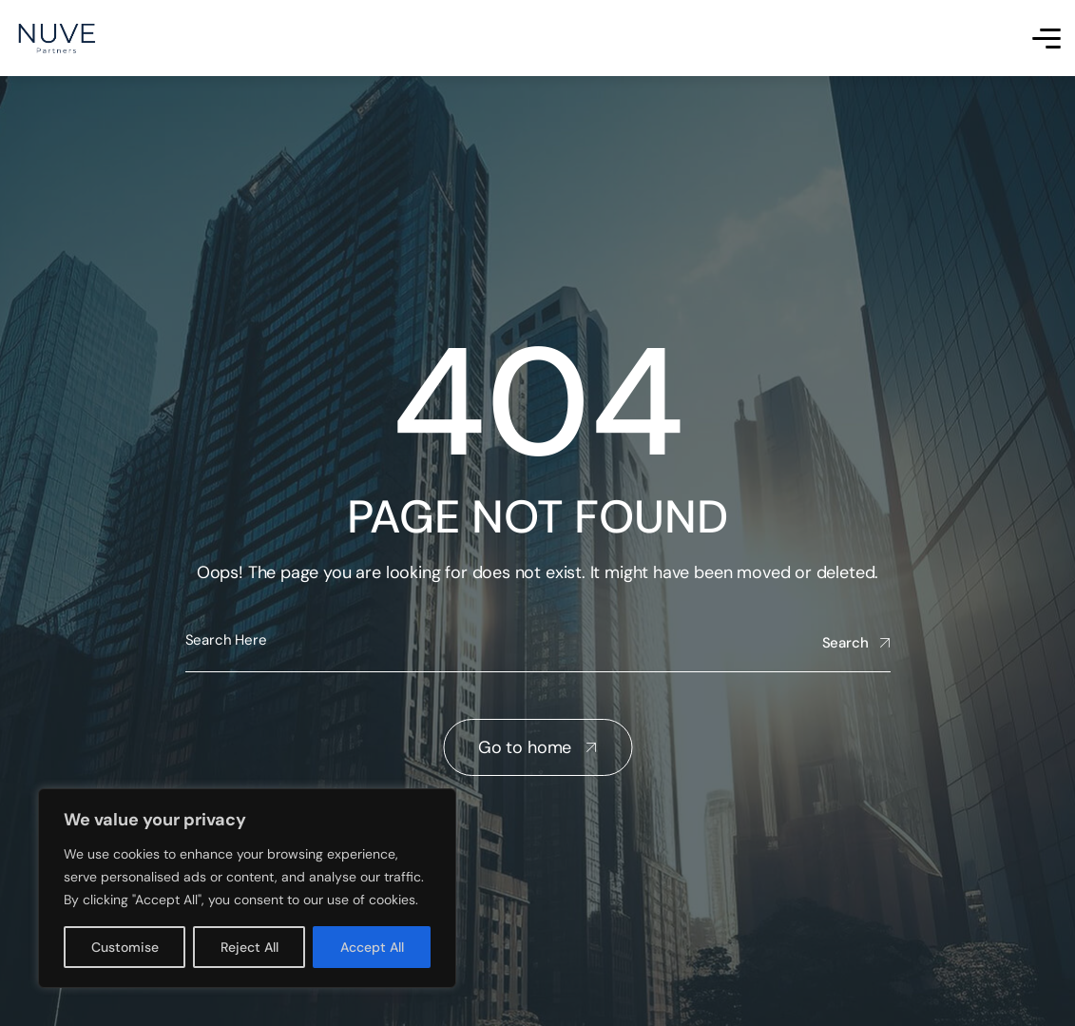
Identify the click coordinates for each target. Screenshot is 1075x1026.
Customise (125, 947)
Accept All (372, 947)
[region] (247, 888)
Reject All (249, 947)
